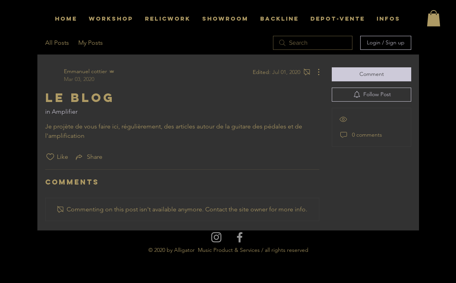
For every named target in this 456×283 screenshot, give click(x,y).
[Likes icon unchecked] (50, 157)
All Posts (57, 42)
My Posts (90, 42)
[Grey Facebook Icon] (239, 237)
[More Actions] (314, 72)
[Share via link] (88, 157)
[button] (433, 18)
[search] (312, 43)
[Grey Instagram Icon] (216, 237)
